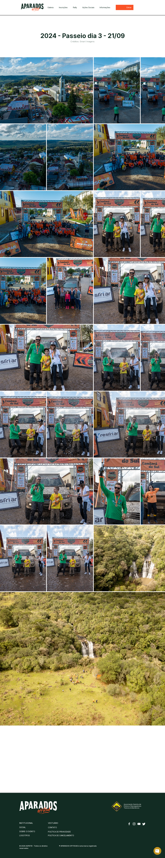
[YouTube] (139, 824)
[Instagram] (134, 824)
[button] (75, 7)
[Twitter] (144, 824)
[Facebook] (129, 824)
